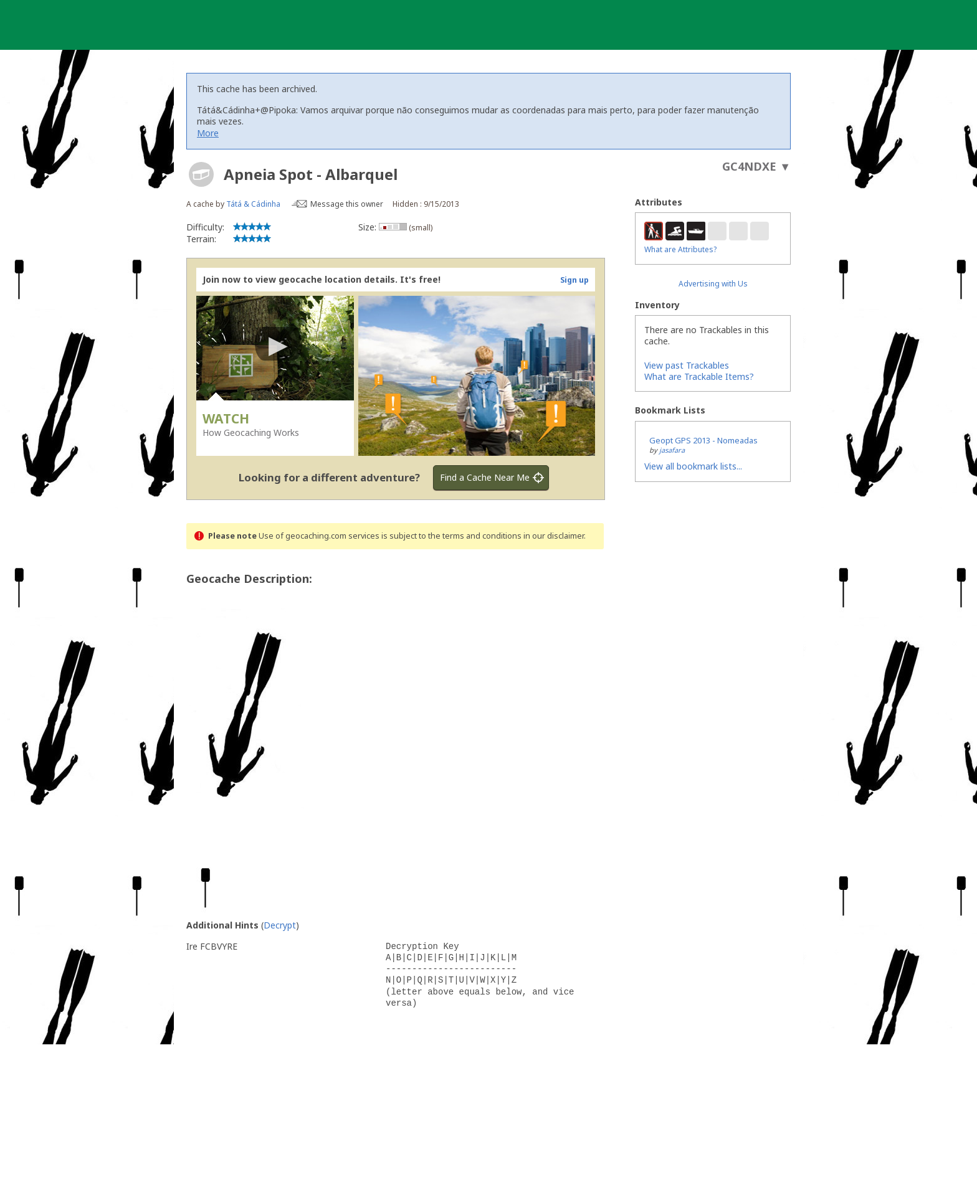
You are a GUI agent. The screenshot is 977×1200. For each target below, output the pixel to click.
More (208, 133)
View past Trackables (686, 365)
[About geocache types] (201, 174)
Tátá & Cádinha (253, 204)
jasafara (672, 450)
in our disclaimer (553, 536)
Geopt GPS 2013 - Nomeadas (703, 440)
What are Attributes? (680, 249)
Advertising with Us (713, 283)
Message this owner (346, 204)
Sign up (574, 280)
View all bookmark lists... (693, 466)
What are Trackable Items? (699, 376)
